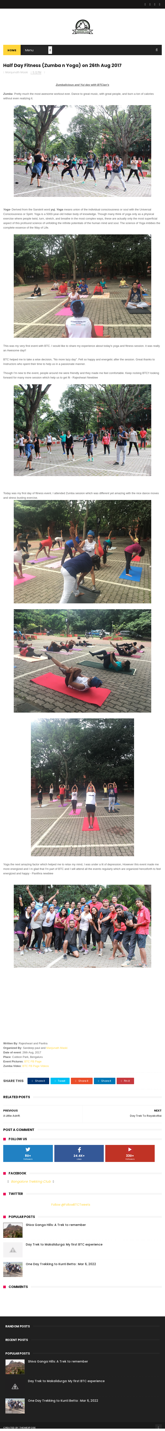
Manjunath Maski (56, 1050)
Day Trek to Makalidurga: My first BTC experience (64, 1247)
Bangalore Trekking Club (31, 1184)
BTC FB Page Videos (35, 1068)
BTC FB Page (32, 1063)
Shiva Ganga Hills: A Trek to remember (56, 1227)
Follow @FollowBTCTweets (70, 1207)
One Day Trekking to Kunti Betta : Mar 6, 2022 (61, 1266)
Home (12, 52)
